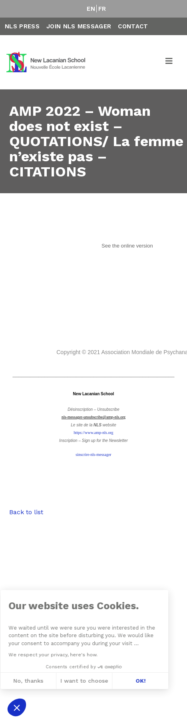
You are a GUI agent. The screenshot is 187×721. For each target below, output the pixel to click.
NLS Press (22, 26)
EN (91, 8)
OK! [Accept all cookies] (74, 680)
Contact (133, 26)
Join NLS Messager (78, 26)
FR (102, 8)
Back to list (26, 512)
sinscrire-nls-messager (93, 454)
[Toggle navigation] (169, 62)
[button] (16, 707)
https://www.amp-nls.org (93, 432)
